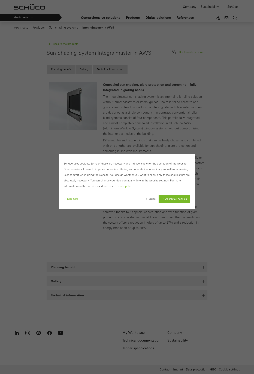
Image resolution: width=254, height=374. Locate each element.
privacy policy (124, 186)
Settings (152, 198)
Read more (72, 198)
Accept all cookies (176, 198)
